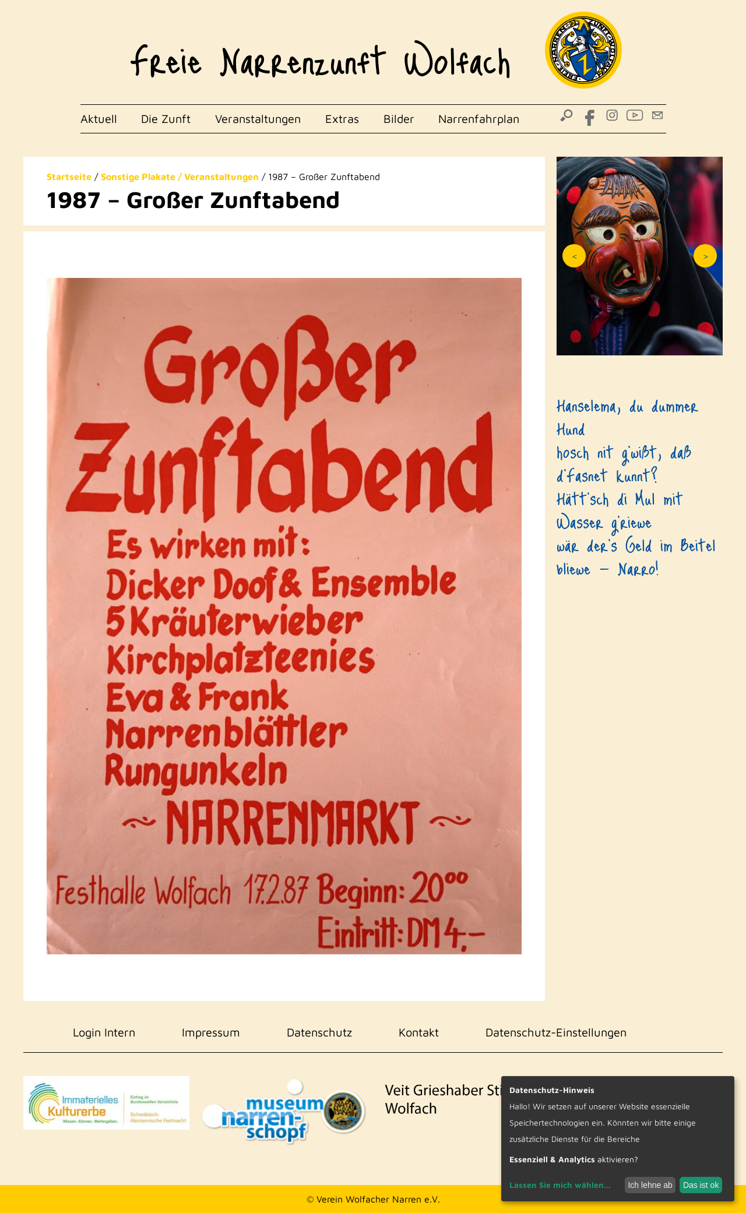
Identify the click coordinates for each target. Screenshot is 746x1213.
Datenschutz (319, 1032)
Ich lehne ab (650, 1185)
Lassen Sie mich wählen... (560, 1185)
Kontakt (419, 1032)
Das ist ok (701, 1185)
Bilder (398, 118)
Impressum (211, 1032)
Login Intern (104, 1032)
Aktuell (98, 118)
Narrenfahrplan (478, 118)
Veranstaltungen (258, 118)
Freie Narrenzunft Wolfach (320, 52)
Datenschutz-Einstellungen (556, 1032)
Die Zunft (166, 118)
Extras (342, 118)
